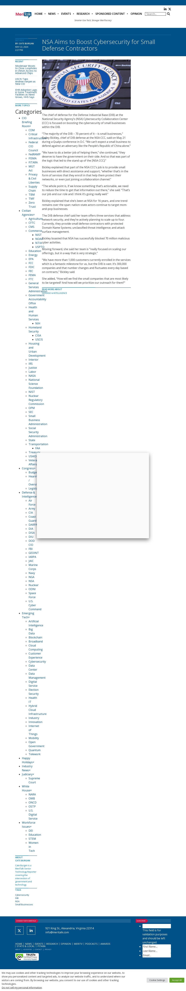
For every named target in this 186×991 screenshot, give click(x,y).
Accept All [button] (177, 980)
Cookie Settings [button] (157, 980)
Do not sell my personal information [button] (22, 987)
